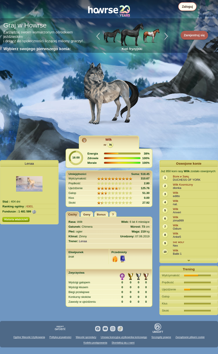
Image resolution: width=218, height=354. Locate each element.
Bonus (101, 214)
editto (176, 196)
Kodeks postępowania (95, 342)
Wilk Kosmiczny (183, 184)
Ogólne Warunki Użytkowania (29, 337)
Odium (177, 228)
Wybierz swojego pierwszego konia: (37, 49)
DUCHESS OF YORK (186, 179)
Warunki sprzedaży (86, 337)
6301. (30, 206)
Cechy (72, 214)
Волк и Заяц (181, 176)
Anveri (177, 212)
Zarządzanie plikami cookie (190, 337)
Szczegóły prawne (161, 337)
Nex (175, 245)
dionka (177, 188)
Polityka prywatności (60, 337)
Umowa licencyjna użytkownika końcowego (124, 337)
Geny (87, 214)
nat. (175, 204)
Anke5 (177, 236)
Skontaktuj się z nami (123, 342)
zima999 (178, 220)
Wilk (108, 139)
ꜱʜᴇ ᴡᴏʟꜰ (178, 242)
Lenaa (29, 163)
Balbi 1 (177, 253)
